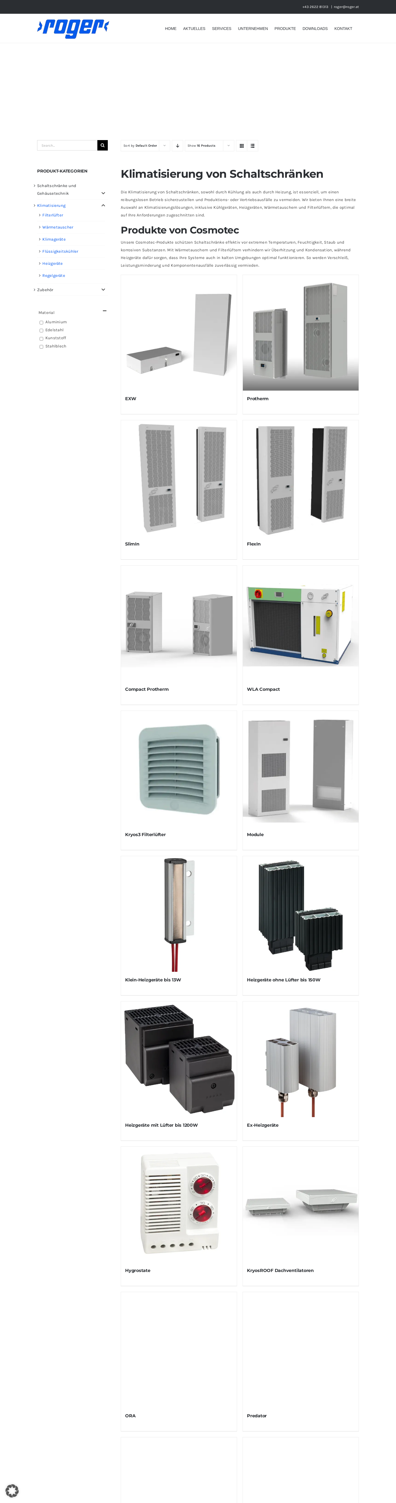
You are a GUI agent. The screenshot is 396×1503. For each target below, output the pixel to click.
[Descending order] (177, 145)
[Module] (301, 768)
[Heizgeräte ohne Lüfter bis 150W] (301, 914)
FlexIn (254, 544)
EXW (130, 398)
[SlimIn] (179, 478)
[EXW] (179, 333)
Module (255, 834)
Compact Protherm (147, 689)
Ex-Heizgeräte (263, 1125)
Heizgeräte (52, 263)
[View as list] (252, 145)
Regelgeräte (53, 275)
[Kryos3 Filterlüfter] (179, 768)
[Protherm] (301, 333)
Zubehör (45, 289)
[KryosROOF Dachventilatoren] (301, 1204)
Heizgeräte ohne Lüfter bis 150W (284, 979)
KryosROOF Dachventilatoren (280, 1270)
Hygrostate (137, 1270)
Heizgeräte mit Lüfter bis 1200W (161, 1125)
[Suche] (102, 145)
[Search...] (67, 145)
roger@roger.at (346, 7)
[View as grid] (241, 145)
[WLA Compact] (301, 623)
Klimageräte (53, 239)
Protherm (258, 398)
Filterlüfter (52, 215)
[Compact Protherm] (179, 623)
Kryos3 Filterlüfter (145, 834)
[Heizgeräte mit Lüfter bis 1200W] (179, 1059)
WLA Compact (263, 689)
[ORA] (179, 1350)
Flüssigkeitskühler (60, 251)
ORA (130, 1415)
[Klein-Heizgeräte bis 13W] (179, 914)
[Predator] (301, 1350)
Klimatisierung (51, 205)
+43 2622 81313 (315, 7)
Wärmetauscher (57, 227)
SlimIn (132, 544)
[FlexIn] (301, 478)
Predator (257, 1415)
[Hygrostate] (179, 1204)
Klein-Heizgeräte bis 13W (153, 979)
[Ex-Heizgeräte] (301, 1059)
